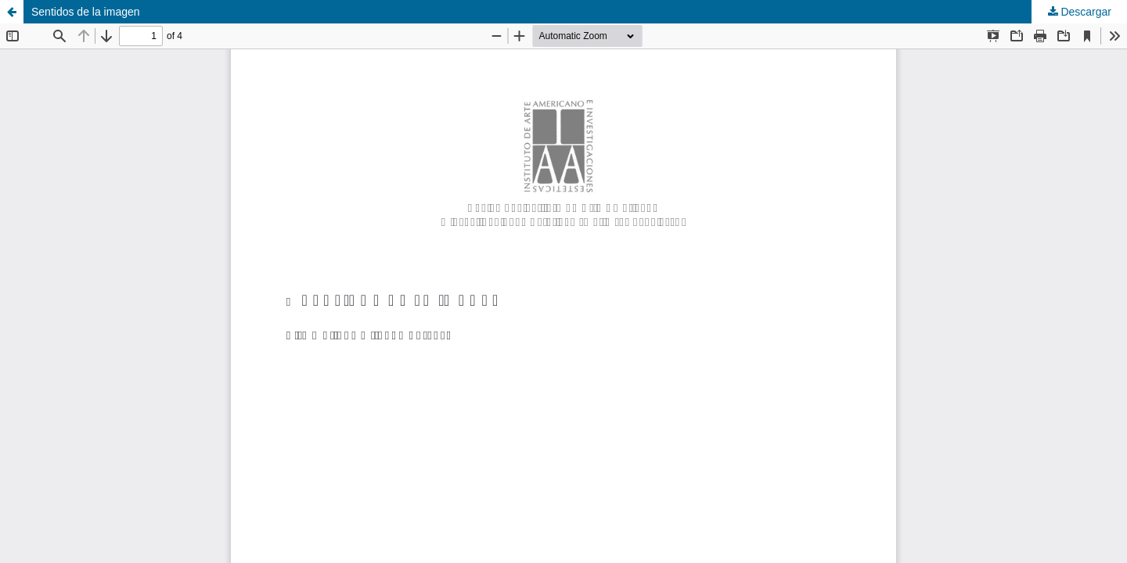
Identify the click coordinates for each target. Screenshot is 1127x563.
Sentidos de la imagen (85, 11)
